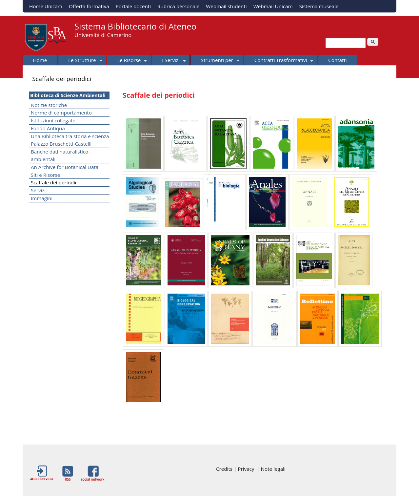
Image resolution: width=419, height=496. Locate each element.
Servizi (38, 190)
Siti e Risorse (45, 175)
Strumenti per (214, 61)
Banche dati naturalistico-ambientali (60, 155)
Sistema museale (319, 6)
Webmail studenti (226, 6)
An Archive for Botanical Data (64, 167)
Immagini (41, 198)
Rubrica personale (178, 6)
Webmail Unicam (273, 6)
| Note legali (271, 468)
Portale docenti (133, 6)
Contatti (337, 60)
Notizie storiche (49, 105)
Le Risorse (127, 61)
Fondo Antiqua (48, 128)
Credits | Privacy (236, 468)
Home (40, 60)
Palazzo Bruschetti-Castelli (61, 143)
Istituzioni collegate (53, 120)
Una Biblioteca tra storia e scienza (70, 136)
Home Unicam (45, 6)
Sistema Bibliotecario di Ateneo (135, 26)
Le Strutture (80, 61)
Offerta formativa (89, 6)
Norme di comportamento (61, 112)
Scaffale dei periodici (55, 182)
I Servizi (169, 61)
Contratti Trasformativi (278, 61)
